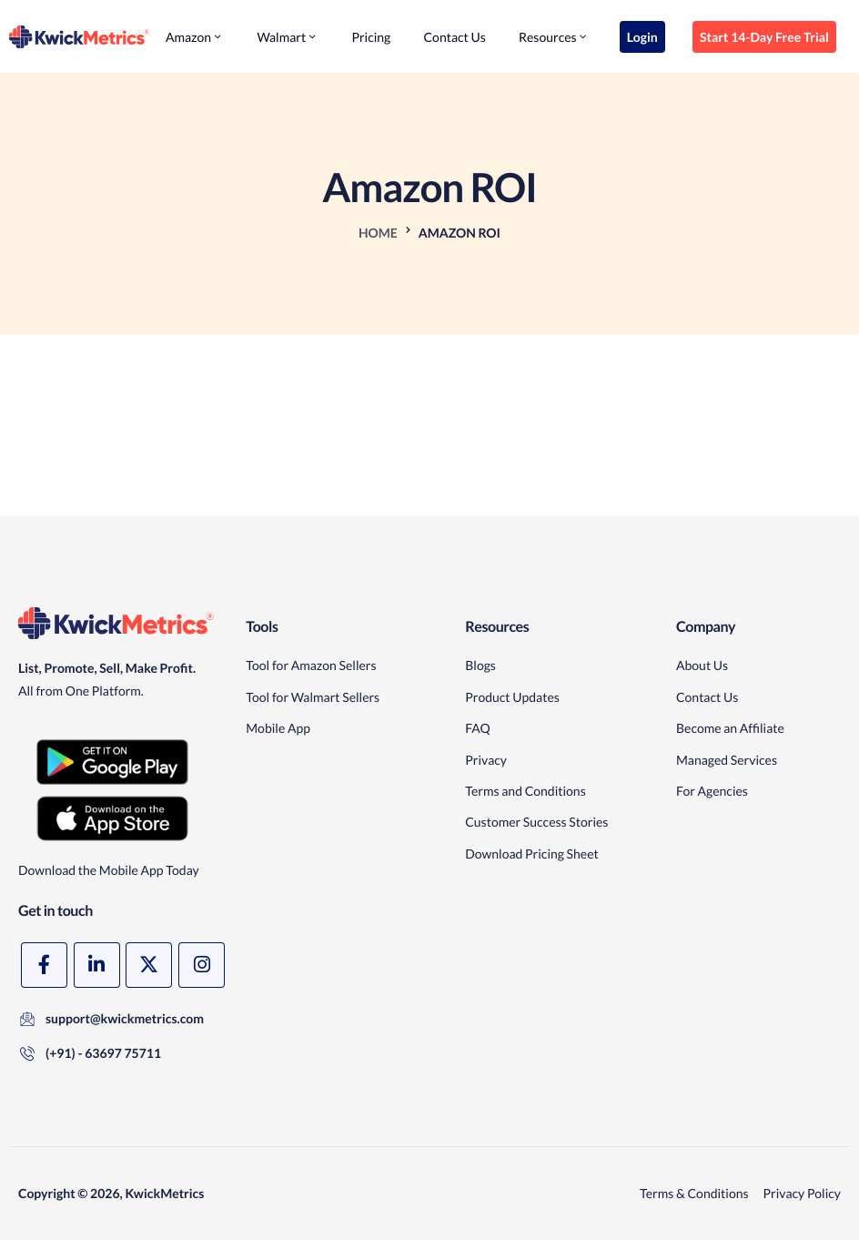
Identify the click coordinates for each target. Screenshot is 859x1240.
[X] (149, 965)
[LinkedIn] (97, 965)
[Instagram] (201, 965)
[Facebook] (44, 965)
